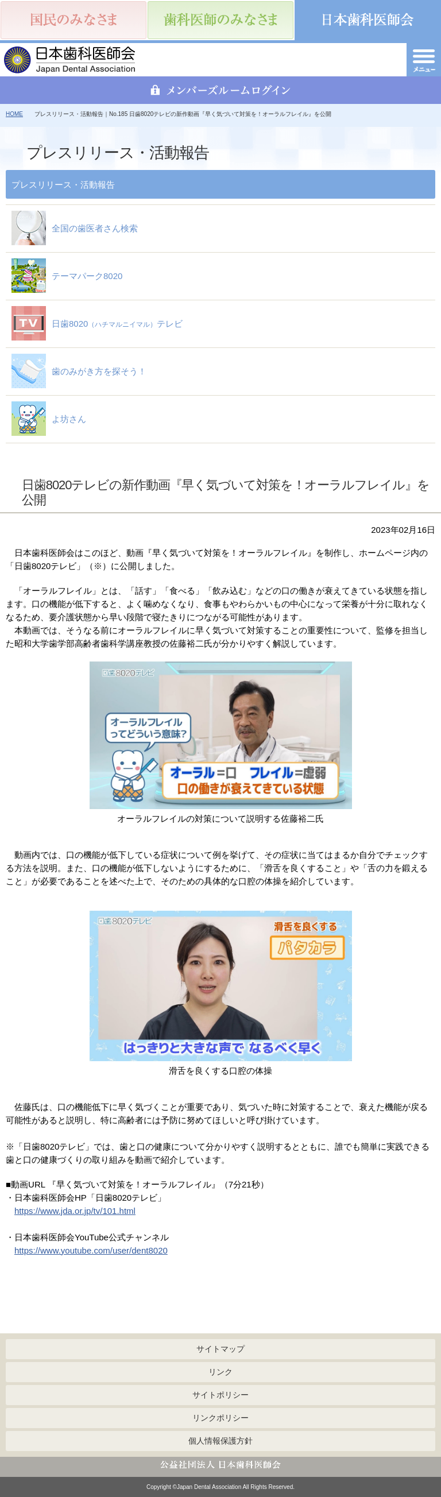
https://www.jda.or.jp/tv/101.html (75, 1211)
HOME (14, 114)
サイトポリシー (220, 1394)
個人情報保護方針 (220, 1440)
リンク (220, 1371)
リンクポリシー (220, 1417)
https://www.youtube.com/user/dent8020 (91, 1250)
